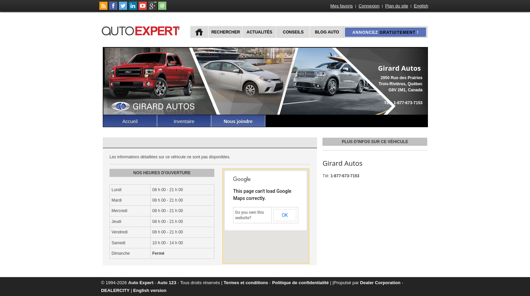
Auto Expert (140, 282)
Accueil (130, 121)
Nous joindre (238, 121)
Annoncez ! (385, 32)
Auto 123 (167, 282)
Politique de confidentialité (300, 282)
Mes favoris (341, 5)
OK (285, 215)
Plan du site (396, 5)
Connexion (369, 5)
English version (149, 290)
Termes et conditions (246, 282)
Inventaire (184, 121)
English (421, 5)
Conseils (293, 32)
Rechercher (225, 32)
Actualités (259, 32)
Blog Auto (327, 32)
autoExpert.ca (142, 30)
